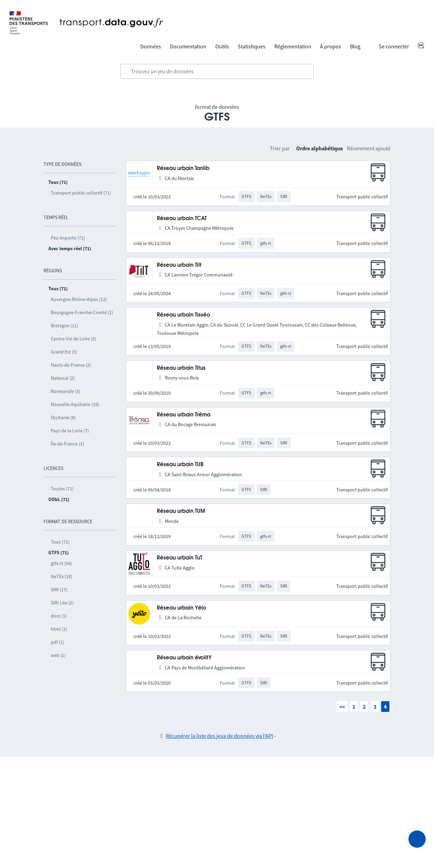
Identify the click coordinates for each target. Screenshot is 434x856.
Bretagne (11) (64, 325)
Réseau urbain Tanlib (183, 168)
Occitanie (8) (63, 417)
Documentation (188, 46)
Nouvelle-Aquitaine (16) (75, 404)
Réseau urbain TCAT (182, 218)
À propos (330, 46)
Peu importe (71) (68, 238)
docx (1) (59, 616)
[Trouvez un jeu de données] (217, 71)
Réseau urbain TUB (180, 464)
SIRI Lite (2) (62, 603)
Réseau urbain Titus (181, 368)
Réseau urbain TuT (179, 558)
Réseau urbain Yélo (181, 608)
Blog (355, 46)
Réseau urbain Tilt (179, 265)
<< (342, 706)
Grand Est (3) (64, 352)
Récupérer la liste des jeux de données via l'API (219, 735)
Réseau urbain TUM (181, 511)
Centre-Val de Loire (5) (73, 339)
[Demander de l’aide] (417, 839)
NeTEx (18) (61, 576)
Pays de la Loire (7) (70, 430)
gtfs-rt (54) (61, 563)
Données (150, 46)
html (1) (59, 629)
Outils (222, 46)
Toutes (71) (62, 489)
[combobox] (217, 71)
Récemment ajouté (368, 148)
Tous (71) (60, 542)
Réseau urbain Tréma (183, 414)
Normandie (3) (65, 391)
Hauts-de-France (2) (71, 365)
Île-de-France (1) (67, 444)
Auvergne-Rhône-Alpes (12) (79, 299)
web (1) (58, 655)
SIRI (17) (59, 589)
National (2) (63, 378)
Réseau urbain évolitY (184, 657)
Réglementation (292, 46)
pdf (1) (57, 642)
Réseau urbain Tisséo (183, 315)
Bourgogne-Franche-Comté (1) (82, 312)
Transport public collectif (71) (81, 193)
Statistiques (251, 46)
